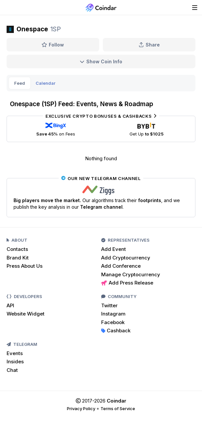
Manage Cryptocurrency (130, 274)
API (10, 305)
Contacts (17, 249)
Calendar (45, 83)
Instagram (113, 314)
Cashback (115, 330)
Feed (19, 83)
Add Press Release (127, 283)
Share (149, 44)
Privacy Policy (81, 408)
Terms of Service (118, 408)
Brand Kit (18, 258)
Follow (53, 44)
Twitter (109, 305)
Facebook (113, 322)
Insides (15, 361)
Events (15, 353)
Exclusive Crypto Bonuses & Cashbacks (101, 116)
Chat (12, 370)
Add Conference (121, 266)
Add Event (113, 249)
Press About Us (25, 266)
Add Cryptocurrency (125, 258)
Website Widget (25, 314)
